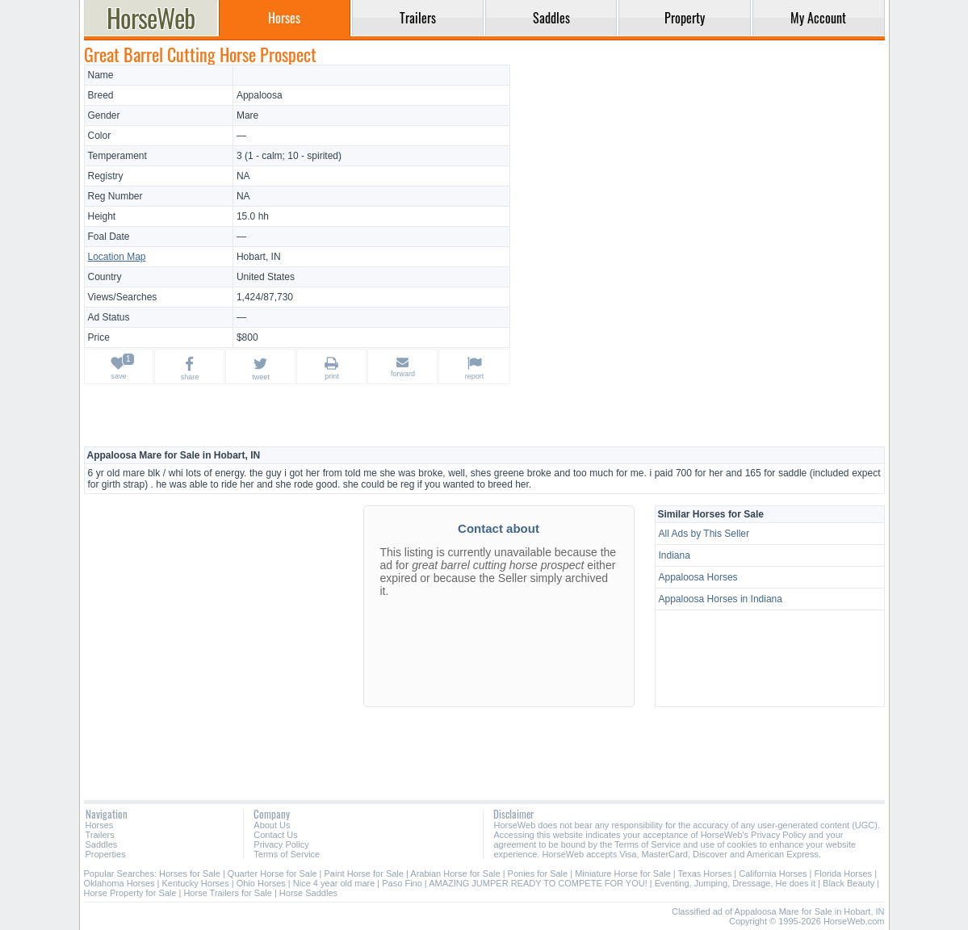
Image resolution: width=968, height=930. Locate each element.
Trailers (100, 835)
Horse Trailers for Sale (227, 893)
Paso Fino (402, 883)
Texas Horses (705, 873)
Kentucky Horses (195, 883)
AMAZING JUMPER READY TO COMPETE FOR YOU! (538, 883)
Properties (106, 854)
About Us (272, 825)
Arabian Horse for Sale (455, 873)
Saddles (102, 844)
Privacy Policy (281, 844)
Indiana (674, 555)
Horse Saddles (308, 893)
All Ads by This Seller (704, 533)
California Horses (773, 873)
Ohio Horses (261, 883)
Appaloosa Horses (698, 577)
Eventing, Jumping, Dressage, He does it (735, 883)
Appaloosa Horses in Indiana (720, 599)
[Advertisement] (699, 178)
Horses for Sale (189, 873)
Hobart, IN (259, 256)
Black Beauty (848, 883)
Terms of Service (287, 854)
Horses (100, 825)
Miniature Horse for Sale (623, 873)
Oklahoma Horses (119, 883)
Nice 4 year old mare (334, 883)
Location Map (117, 256)
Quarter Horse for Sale (272, 873)
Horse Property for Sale (130, 893)
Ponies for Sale (538, 873)
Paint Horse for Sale (364, 873)
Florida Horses (844, 873)
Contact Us (275, 835)
